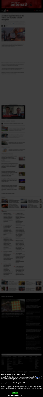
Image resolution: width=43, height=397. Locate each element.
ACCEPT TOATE (15, 392)
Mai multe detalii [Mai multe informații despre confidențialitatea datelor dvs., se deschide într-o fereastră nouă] (38, 377)
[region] (21, 385)
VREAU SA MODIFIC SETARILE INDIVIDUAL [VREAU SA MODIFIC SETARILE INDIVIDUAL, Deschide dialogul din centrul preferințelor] (15, 395)
